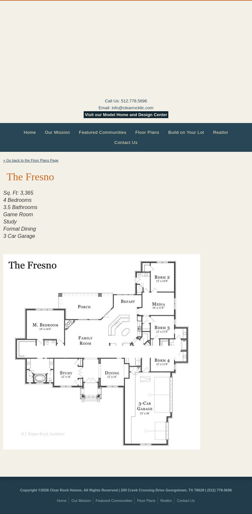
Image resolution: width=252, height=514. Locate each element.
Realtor (220, 132)
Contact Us (126, 142)
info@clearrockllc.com (132, 107)
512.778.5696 (134, 100)
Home (30, 132)
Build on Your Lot (186, 132)
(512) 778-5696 (219, 490)
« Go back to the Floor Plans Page (30, 160)
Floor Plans (147, 132)
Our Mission (57, 132)
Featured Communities (103, 132)
